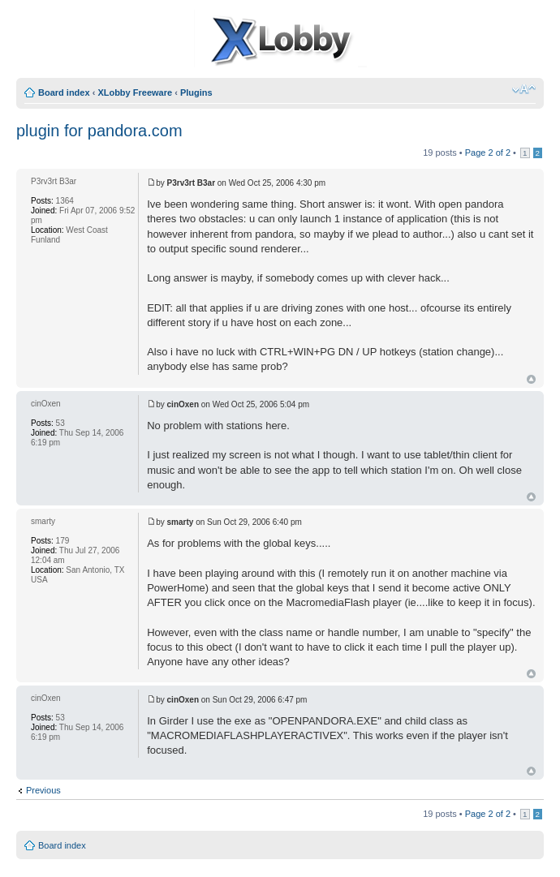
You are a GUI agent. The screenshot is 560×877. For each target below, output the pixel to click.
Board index (64, 92)
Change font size (524, 89)
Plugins (196, 92)
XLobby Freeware (134, 92)
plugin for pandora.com (99, 131)
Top (531, 379)
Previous (43, 790)
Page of (487, 152)
